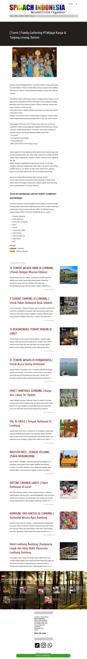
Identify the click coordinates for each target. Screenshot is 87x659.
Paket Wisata (16, 238)
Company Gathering (18, 216)
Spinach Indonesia (22, 251)
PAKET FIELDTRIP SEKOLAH (63, 588)
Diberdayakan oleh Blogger (43, 653)
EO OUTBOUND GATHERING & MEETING (23, 579)
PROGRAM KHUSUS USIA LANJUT (80, 588)
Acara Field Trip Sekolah (20, 222)
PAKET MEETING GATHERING (47, 588)
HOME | (11, 15)
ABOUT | (16, 15)
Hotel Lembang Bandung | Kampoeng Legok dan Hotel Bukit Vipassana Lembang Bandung (31, 548)
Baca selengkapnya (49, 289)
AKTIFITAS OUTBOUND (32, 212)
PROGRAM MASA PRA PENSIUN (18, 599)
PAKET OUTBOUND (30, 587)
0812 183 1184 (40, 633)
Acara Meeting (16, 233)
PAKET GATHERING (42, 209)
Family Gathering (17, 219)
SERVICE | (21, 15)
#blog (32, 15)
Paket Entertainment (18, 236)
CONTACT (27, 15)
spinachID (20, 248)
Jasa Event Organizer (16, 203)
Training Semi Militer (18, 230)
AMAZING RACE (56, 599)
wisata (17, 180)
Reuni (14, 224)
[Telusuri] (70, 4)
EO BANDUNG (23, 194)
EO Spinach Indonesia (32, 185)
